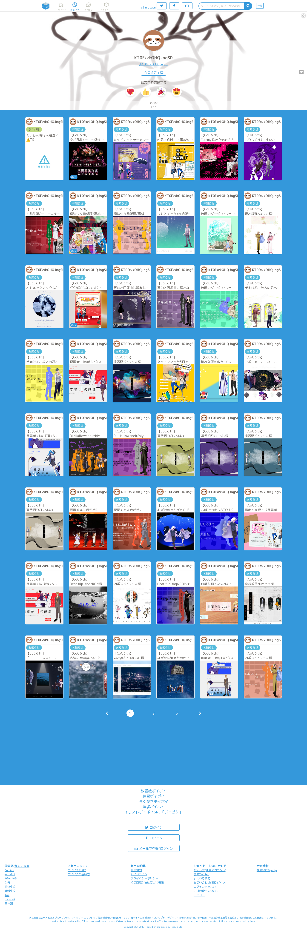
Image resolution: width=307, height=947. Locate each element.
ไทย (7, 895)
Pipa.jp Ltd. (177, 926)
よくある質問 (202, 878)
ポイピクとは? (77, 870)
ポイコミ (199, 895)
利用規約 (136, 870)
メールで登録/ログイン (153, 848)
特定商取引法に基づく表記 (147, 882)
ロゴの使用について (206, 891)
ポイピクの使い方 (79, 874)
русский (10, 899)
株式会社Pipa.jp (267, 870)
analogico (162, 926)
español (10, 874)
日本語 (9, 903)
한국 (7, 882)
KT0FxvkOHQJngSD (153, 58)
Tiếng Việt (11, 878)
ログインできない (205, 887)
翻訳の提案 (21, 866)
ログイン (154, 827)
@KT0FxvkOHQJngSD (153, 64)
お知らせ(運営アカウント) (210, 870)
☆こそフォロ (153, 72)
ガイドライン (139, 874)
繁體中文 (10, 891)
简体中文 (10, 887)
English (9, 870)
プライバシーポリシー (144, 878)
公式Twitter (201, 874)
